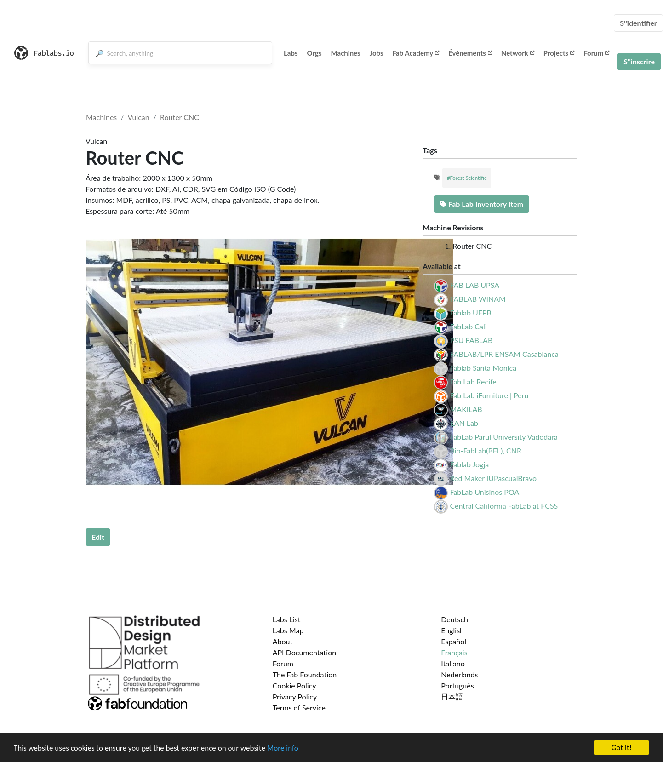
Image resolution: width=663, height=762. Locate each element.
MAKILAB (466, 409)
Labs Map (288, 630)
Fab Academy (416, 53)
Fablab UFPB (470, 312)
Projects (558, 53)
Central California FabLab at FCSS (504, 505)
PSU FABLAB (471, 340)
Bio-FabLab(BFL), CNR (485, 450)
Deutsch (454, 619)
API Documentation (305, 652)
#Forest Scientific (466, 178)
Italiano (453, 663)
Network (517, 53)
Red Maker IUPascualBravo (493, 478)
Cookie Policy (294, 685)
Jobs (376, 53)
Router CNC (179, 117)
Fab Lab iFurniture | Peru (489, 395)
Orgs (314, 53)
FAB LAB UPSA (474, 285)
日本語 (452, 696)
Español (453, 641)
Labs (291, 53)
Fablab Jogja (469, 464)
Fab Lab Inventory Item (481, 204)
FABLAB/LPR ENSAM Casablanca (504, 353)
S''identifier (638, 22)
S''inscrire (639, 61)
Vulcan (138, 117)
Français (454, 652)
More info (282, 748)
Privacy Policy (295, 696)
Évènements (470, 53)
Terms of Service (299, 707)
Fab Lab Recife (473, 381)
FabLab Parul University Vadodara (503, 436)
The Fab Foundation (305, 674)
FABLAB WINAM (478, 298)
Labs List (287, 619)
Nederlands (459, 674)
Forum (596, 53)
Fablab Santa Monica (483, 367)
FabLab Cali (468, 326)
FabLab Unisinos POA (484, 491)
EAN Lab (464, 422)
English (452, 630)
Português (457, 685)
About (283, 641)
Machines (345, 53)
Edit (97, 537)
